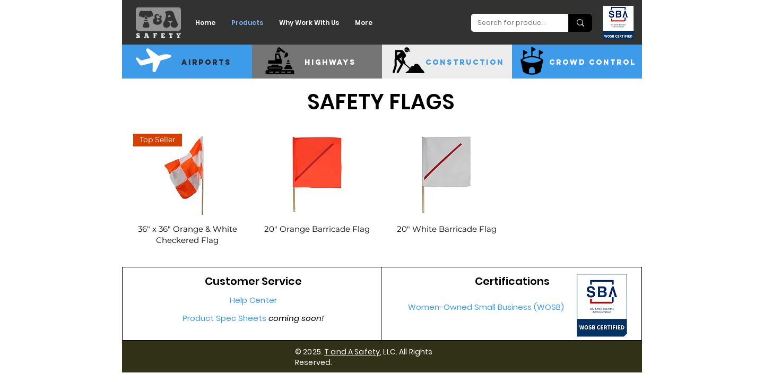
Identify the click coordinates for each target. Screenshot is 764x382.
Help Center (253, 300)
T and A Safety (352, 351)
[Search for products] (512, 23)
